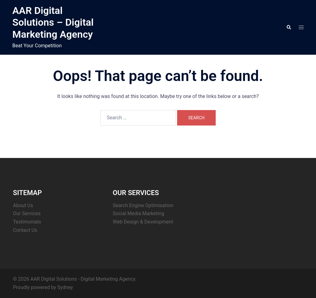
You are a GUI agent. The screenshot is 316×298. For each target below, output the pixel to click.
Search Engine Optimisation (143, 205)
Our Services (27, 213)
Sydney (65, 287)
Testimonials (27, 222)
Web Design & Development (143, 222)
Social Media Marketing (138, 213)
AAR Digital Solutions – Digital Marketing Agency (53, 22)
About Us (23, 205)
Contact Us (25, 230)
